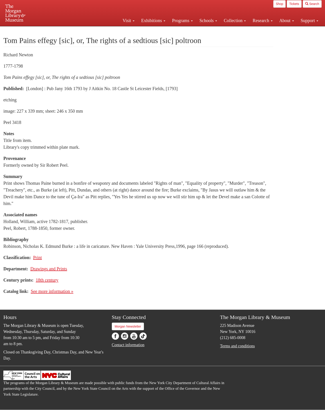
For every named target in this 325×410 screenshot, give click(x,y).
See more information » (52, 291)
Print (37, 257)
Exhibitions (153, 20)
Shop (279, 4)
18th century (47, 280)
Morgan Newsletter (128, 326)
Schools (208, 20)
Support (309, 20)
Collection (235, 20)
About (286, 20)
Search (312, 4)
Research (262, 20)
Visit (128, 20)
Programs (182, 20)
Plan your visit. (109, 30)
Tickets (294, 4)
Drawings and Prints (48, 268)
